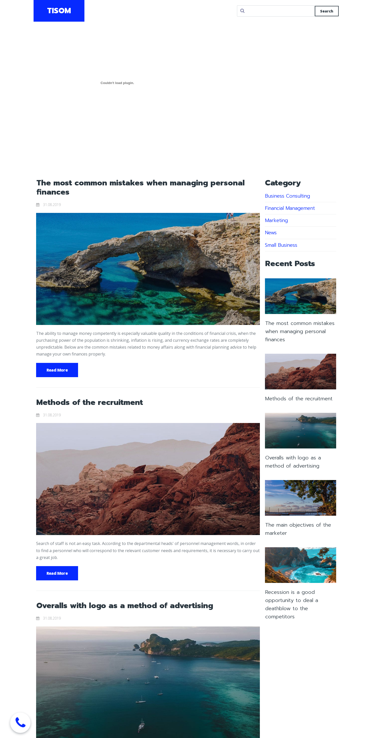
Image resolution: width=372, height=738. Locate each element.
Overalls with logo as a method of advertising (124, 605)
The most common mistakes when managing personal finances (140, 187)
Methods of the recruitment (89, 402)
